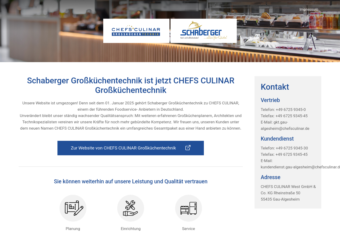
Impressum (309, 9)
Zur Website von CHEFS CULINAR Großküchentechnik (131, 148)
